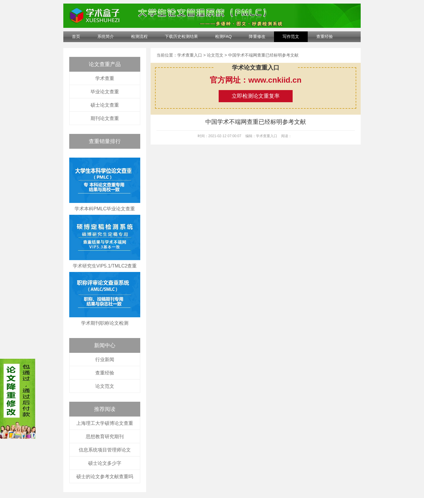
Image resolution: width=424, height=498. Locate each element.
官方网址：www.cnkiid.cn (256, 80)
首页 (76, 36)
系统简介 (105, 36)
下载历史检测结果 (181, 36)
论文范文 (104, 386)
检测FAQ (223, 36)
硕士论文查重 (105, 105)
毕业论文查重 (105, 91)
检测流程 (139, 36)
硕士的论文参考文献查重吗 (104, 476)
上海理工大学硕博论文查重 (104, 423)
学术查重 (104, 78)
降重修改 (257, 36)
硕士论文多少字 (104, 463)
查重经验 (324, 36)
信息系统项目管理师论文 (105, 449)
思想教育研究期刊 (105, 436)
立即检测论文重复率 (256, 96)
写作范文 (291, 36)
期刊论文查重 (105, 118)
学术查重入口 (189, 55)
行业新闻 (104, 359)
